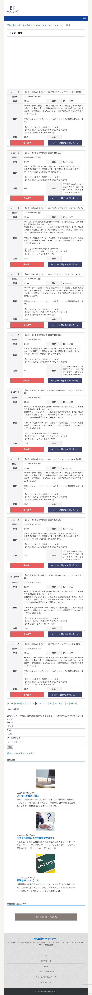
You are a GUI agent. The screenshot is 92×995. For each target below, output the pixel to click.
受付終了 (27, 143)
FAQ (46, 966)
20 (55, 703)
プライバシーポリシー (46, 972)
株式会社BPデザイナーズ (46, 939)
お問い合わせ (46, 961)
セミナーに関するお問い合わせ (64, 143)
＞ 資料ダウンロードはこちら (46, 917)
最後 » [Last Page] (73, 703)
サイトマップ (46, 982)
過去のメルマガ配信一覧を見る (20, 753)
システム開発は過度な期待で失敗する (36, 838)
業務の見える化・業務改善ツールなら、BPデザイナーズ (31, 25)
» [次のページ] (67, 703)
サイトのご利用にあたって (46, 977)
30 (60, 703)
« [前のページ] (23, 703)
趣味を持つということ (28, 880)
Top (46, 955)
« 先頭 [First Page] (18, 703)
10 (51, 703)
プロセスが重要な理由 (28, 796)
